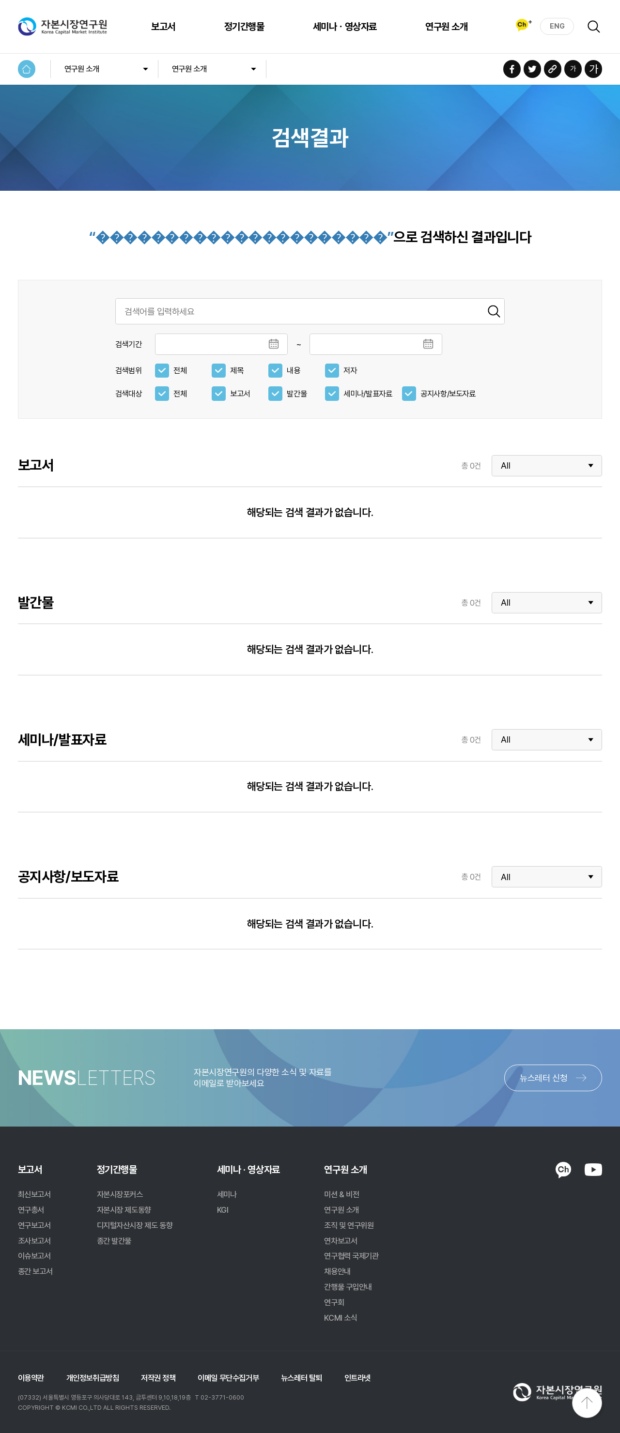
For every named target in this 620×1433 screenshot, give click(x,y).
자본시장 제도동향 (124, 1210)
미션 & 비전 (341, 1194)
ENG (557, 26)
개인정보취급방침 (92, 1378)
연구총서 (31, 1210)
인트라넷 (357, 1378)
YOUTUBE (594, 1169)
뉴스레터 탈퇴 (301, 1378)
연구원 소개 (444, 26)
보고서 (161, 26)
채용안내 (337, 1271)
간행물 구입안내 (348, 1287)
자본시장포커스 (120, 1194)
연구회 (334, 1302)
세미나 (227, 1194)
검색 (594, 26)
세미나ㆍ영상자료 (342, 26)
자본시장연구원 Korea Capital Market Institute (63, 26)
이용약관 (31, 1378)
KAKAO (564, 1170)
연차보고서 (340, 1241)
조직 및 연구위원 (348, 1225)
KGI (223, 1210)
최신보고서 (34, 1194)
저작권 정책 (158, 1378)
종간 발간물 (114, 1241)
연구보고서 (34, 1225)
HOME (27, 69)
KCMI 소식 (340, 1318)
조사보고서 (34, 1241)
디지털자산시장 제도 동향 (135, 1225)
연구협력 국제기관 (351, 1256)
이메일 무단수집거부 (228, 1378)
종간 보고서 (35, 1271)
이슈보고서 (34, 1256)
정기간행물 (242, 26)
